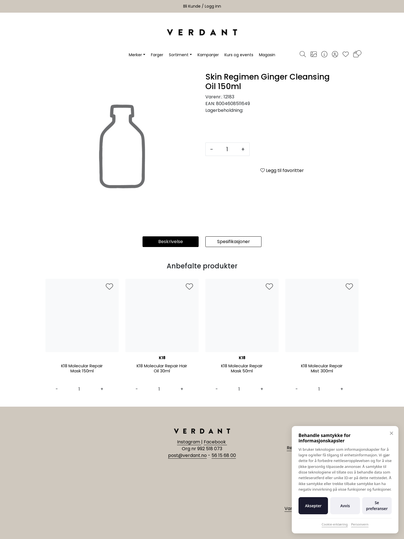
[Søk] (302, 55)
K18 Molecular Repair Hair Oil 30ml (162, 368)
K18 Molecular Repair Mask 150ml (82, 368)
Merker (135, 55)
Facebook (215, 442)
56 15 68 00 (224, 455)
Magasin (267, 55)
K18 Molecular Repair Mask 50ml (242, 368)
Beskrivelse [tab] (170, 241)
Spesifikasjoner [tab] (233, 241)
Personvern (359, 524)
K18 (162, 358)
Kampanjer (208, 55)
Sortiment (179, 55)
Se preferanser (377, 505)
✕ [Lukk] (391, 433)
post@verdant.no (187, 455)
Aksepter (313, 505)
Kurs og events (238, 55)
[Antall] (227, 149)
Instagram (189, 442)
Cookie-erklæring (335, 524)
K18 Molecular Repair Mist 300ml (322, 368)
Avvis (345, 505)
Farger (157, 55)
